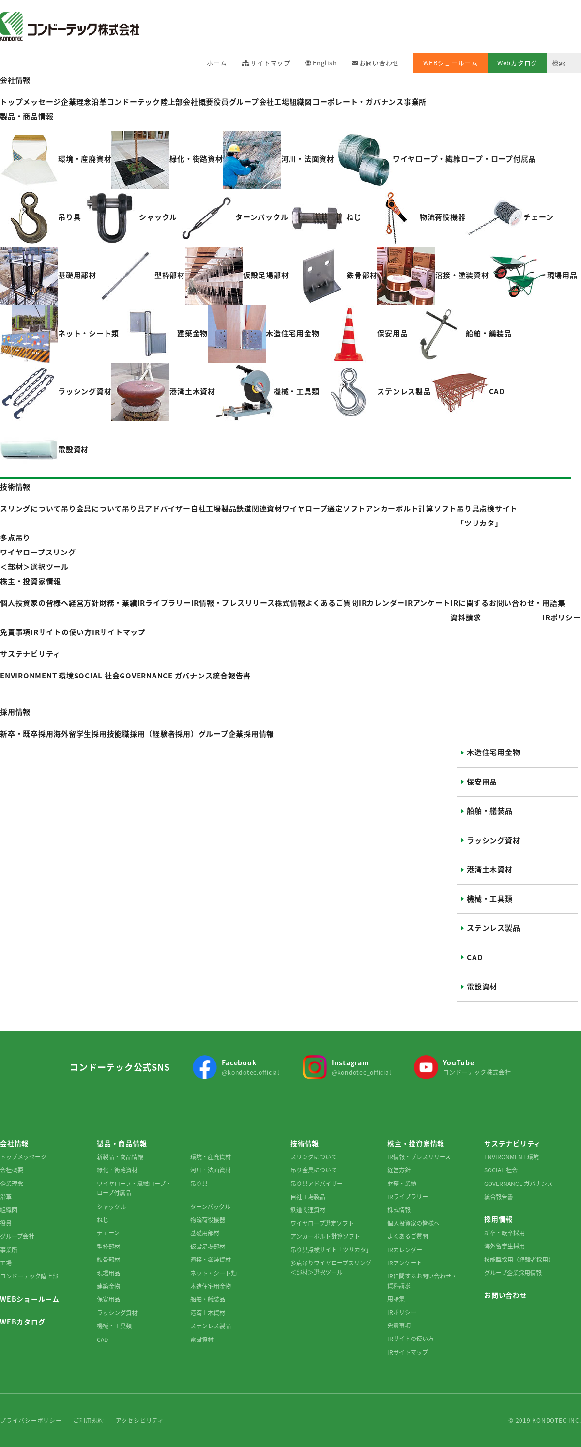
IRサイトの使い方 (61, 632)
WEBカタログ (22, 1321)
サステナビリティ (30, 653)
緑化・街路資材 (117, 1170)
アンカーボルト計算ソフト (325, 1236)
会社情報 (15, 80)
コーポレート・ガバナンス (358, 101)
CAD (475, 957)
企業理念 (11, 1183)
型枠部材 (108, 1246)
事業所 (415, 101)
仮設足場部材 (207, 1246)
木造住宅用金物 (493, 752)
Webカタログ (517, 62)
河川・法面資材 (210, 1170)
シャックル (111, 1206)
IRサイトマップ (119, 632)
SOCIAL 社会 (501, 1170)
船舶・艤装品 (490, 810)
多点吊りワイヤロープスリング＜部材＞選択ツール (330, 1268)
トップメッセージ (23, 1157)
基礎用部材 (204, 1233)
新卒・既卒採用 (504, 1233)
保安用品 (482, 781)
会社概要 (198, 101)
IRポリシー (561, 617)
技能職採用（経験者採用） (519, 1259)
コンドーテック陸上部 (29, 1276)
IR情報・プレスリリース (233, 603)
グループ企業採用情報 (513, 1272)
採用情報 (15, 712)
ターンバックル (210, 1206)
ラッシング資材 (493, 840)
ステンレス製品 (493, 928)
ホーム (217, 62)
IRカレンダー (382, 603)
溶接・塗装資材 (210, 1259)
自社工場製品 (307, 1196)
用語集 (553, 603)
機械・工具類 (490, 898)
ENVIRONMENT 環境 (511, 1157)
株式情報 (290, 603)
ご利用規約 (88, 1420)
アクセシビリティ (140, 1420)
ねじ (102, 1220)
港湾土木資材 (490, 869)
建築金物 (108, 1286)
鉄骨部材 (108, 1259)
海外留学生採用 (504, 1246)
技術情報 (15, 486)
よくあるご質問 (332, 603)
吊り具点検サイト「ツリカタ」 (331, 1250)
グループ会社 (252, 101)
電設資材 (482, 986)
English (325, 62)
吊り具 (199, 1183)
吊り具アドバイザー (316, 1183)
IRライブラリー (407, 1196)
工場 (282, 101)
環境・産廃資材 (210, 1157)
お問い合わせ (379, 62)
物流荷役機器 (207, 1220)
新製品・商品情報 (120, 1157)
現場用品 (108, 1273)
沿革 (6, 1196)
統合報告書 (498, 1196)
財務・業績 (401, 1183)
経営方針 (399, 1170)
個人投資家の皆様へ (413, 1223)
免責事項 (15, 632)
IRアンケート (427, 603)
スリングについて (313, 1157)
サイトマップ (270, 62)
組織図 (301, 101)
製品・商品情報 (26, 116)
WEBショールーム (450, 62)
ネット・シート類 (213, 1273)
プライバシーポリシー (31, 1420)
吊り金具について (313, 1170)
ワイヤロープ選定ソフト (322, 1223)
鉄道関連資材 (307, 1209)
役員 (221, 101)
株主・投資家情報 (30, 581)
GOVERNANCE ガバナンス (518, 1183)
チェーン (108, 1233)
